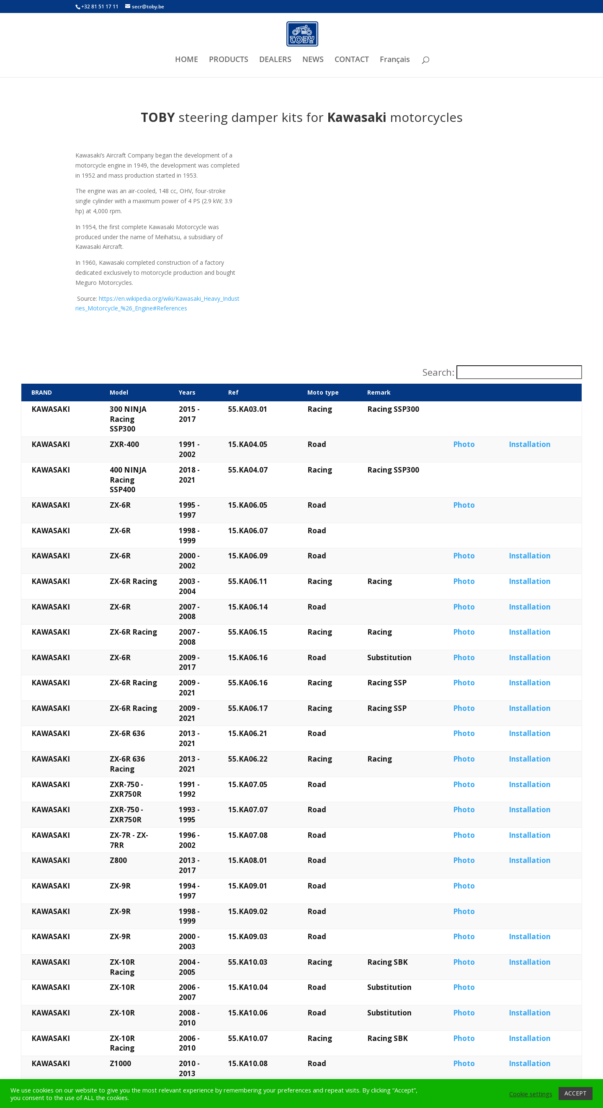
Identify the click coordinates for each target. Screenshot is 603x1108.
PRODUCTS (228, 60)
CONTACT (352, 60)
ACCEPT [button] (575, 1093)
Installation (545, 424)
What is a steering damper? (124, 1052)
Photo (489, 424)
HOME (186, 60)
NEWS (313, 60)
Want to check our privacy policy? (445, 1052)
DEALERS (275, 60)
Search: (438, 372)
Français (395, 60)
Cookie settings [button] (530, 1094)
